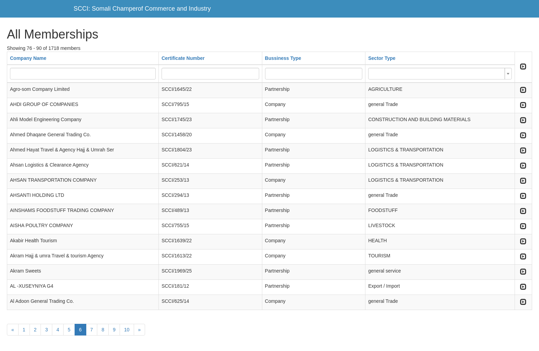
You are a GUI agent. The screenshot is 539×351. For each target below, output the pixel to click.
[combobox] (440, 73)
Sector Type (381, 58)
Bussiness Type (283, 58)
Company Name (28, 58)
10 (127, 329)
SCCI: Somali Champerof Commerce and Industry (142, 8)
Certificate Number (183, 58)
